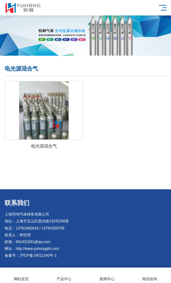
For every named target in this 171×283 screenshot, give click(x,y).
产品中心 (64, 275)
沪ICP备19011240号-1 (38, 255)
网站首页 (21, 275)
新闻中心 (107, 275)
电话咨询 (149, 275)
